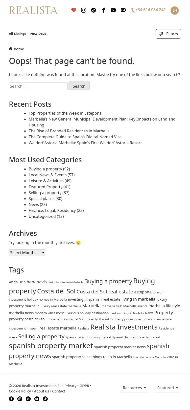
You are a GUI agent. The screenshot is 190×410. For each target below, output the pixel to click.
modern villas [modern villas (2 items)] (45, 313)
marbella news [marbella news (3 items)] (21, 312)
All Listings (17, 33)
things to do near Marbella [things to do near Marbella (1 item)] (149, 357)
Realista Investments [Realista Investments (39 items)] (124, 326)
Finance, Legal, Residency (52, 210)
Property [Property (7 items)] (163, 312)
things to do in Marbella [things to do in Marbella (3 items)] (111, 356)
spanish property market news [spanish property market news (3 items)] (120, 346)
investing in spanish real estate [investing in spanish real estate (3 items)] (94, 299)
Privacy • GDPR (77, 385)
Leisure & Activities (46, 181)
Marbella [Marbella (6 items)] (91, 305)
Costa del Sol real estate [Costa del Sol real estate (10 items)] (105, 291)
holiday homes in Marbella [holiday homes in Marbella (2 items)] (47, 299)
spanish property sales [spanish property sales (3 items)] (71, 356)
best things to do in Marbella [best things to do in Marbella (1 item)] (65, 282)
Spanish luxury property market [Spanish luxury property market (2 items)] (136, 337)
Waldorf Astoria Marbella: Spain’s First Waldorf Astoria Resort (85, 142)
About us (41, 391)
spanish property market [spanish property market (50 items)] (51, 345)
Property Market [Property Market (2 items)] (97, 319)
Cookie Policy (20, 391)
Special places (41, 198)
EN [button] (174, 10)
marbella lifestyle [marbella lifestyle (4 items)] (164, 305)
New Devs (38, 33)
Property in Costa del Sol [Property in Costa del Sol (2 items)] (65, 319)
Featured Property (45, 186)
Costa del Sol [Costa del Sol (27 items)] (56, 291)
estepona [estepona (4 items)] (143, 292)
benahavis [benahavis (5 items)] (37, 282)
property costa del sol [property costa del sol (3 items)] (27, 318)
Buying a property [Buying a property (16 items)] (108, 281)
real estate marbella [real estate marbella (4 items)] (58, 328)
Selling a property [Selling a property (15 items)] (41, 336)
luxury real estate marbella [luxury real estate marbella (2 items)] (61, 306)
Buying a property (45, 169)
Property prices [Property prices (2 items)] (121, 319)
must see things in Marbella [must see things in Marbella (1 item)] (127, 313)
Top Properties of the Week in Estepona (65, 113)
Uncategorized (42, 216)
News (34, 204)
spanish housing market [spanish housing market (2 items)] (93, 337)
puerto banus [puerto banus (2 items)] (144, 319)
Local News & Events (48, 175)
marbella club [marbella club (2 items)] (112, 306)
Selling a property (45, 192)
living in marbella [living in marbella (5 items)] (138, 299)
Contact (58, 391)
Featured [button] (166, 387)
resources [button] (133, 387)
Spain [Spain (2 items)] (70, 337)
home (16, 48)
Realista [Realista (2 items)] (83, 328)
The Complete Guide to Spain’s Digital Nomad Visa (75, 137)
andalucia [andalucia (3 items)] (17, 281)
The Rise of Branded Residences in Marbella (69, 131)
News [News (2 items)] (149, 313)
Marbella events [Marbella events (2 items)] (135, 306)
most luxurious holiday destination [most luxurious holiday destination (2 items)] (82, 313)
